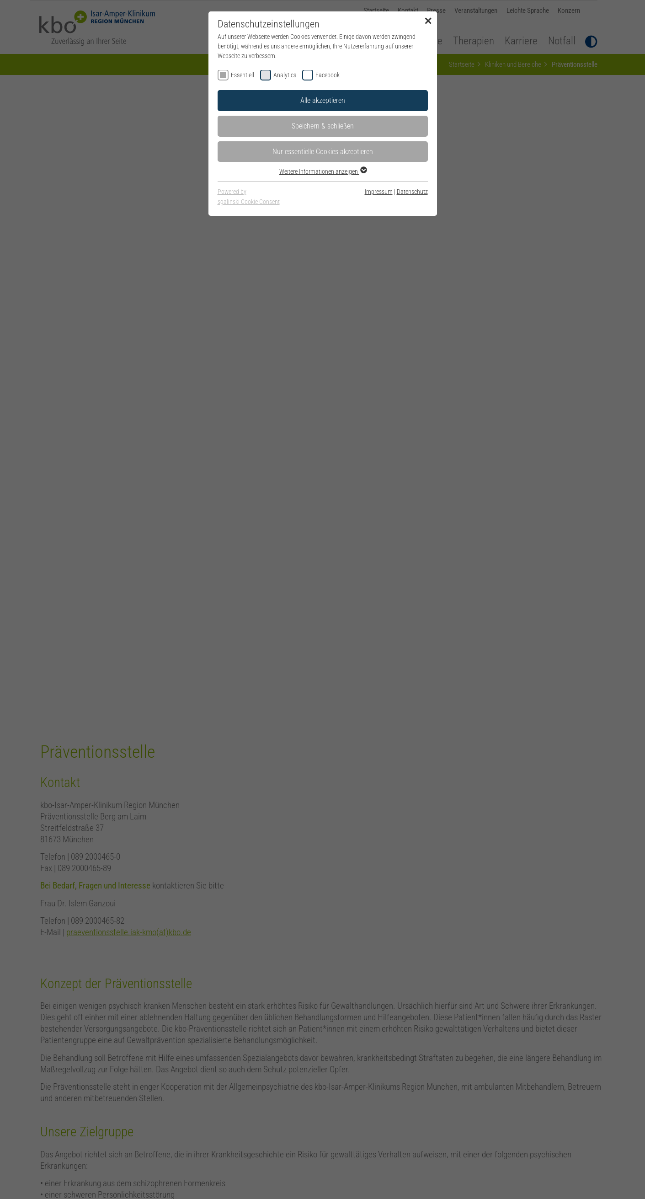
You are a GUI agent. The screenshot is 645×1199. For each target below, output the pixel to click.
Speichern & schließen (323, 126)
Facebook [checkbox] (327, 75)
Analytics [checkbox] (284, 75)
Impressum (379, 191)
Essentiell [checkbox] (242, 75)
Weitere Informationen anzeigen (322, 171)
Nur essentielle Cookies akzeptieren (322, 151)
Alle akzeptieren (322, 100)
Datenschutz (412, 191)
